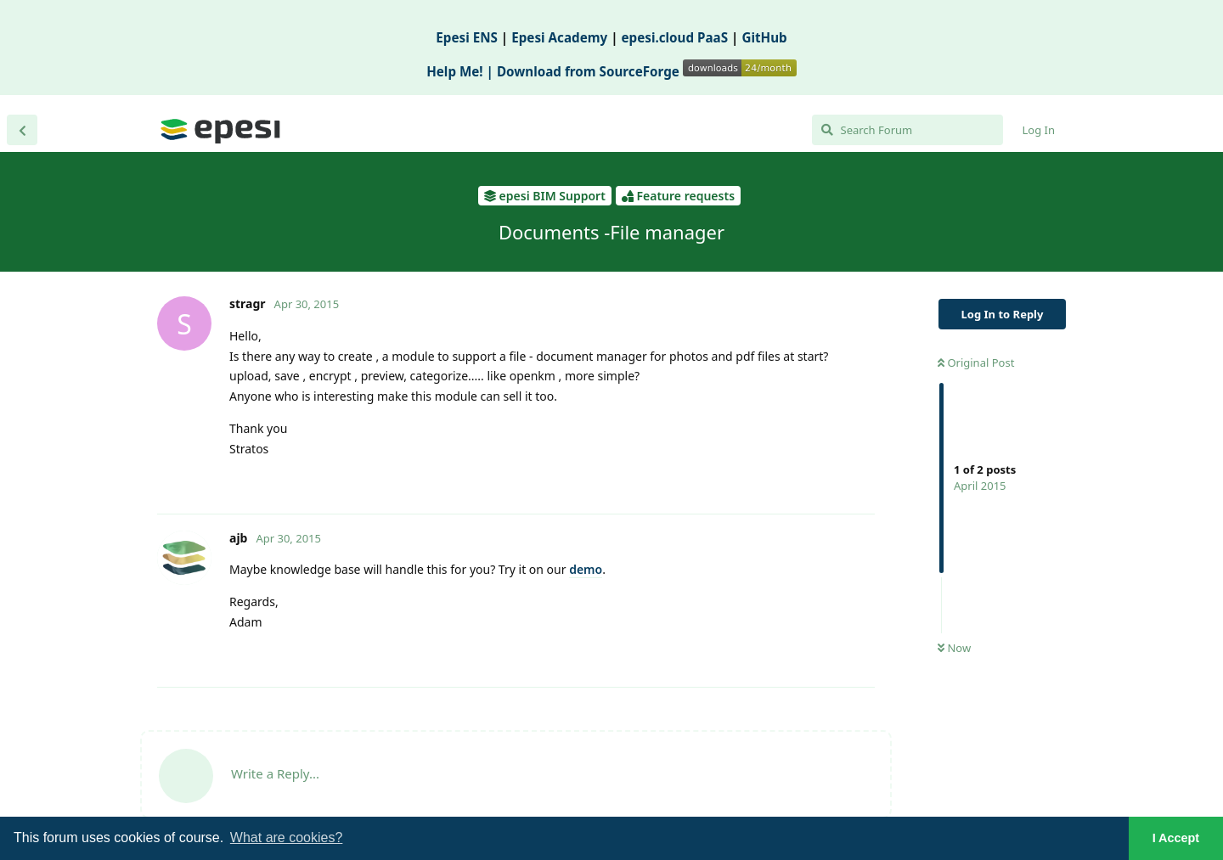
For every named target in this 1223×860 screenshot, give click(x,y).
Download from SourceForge (647, 71)
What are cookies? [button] (286, 837)
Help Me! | (461, 71)
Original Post (976, 362)
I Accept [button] (1176, 838)
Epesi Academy (559, 37)
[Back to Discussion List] (22, 130)
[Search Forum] (907, 130)
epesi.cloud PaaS (675, 37)
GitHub (763, 37)
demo (585, 569)
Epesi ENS (467, 37)
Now (954, 647)
